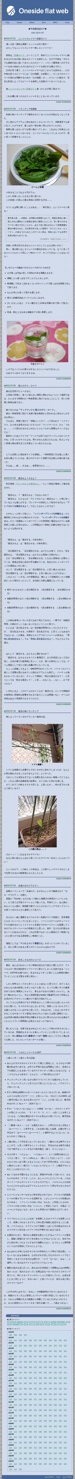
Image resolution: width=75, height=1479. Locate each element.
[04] (10, 1335)
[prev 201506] (67, 1477)
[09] (25, 1340)
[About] (19, 22)
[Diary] (32, 22)
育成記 (63, 1324)
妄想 (68, 1322)
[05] (45, 1340)
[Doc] (44, 22)
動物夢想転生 (34, 1324)
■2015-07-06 (10, 385)
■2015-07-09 (10, 478)
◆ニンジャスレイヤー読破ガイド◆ (22, 89)
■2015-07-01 (10, 38)
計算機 (47, 1322)
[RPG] (55, 22)
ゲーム (20, 1322)
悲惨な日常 (11, 1322)
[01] (25, 1335)
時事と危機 (55, 1324)
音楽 (42, 1324)
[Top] (7, 22)
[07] (35, 1340)
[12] (10, 1340)
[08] (30, 1340)
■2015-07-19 (10, 711)
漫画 (47, 1324)
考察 (25, 1324)
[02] (20, 1335)
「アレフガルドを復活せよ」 (27, 484)
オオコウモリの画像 (24, 1218)
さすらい (61, 1322)
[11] (15, 1340)
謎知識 (32, 1322)
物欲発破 (39, 1322)
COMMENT (66, 102)
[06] (40, 1340)
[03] (15, 1335)
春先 (8, 858)
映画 (25, 1322)
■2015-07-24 (10, 959)
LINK (59, 102)
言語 (9, 1324)
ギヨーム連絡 (17, 1324)
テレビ (54, 1322)
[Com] (67, 22)
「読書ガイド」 (19, 55)
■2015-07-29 (10, 1052)
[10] (20, 1340)
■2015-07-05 (10, 109)
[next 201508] (49, 1477)
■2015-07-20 (10, 885)
